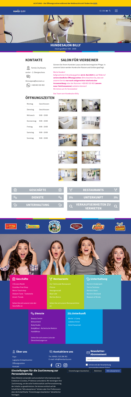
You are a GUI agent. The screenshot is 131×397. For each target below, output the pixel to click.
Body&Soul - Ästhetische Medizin (44, 328)
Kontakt (15, 366)
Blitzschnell (36, 322)
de (107, 11)
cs (101, 11)
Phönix (52, 287)
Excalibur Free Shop (20, 287)
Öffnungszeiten (18, 363)
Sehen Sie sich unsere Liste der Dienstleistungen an (43, 339)
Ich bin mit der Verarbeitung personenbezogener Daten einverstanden (100, 367)
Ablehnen (98, 371)
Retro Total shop (19, 290)
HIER (95, 3)
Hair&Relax (35, 331)
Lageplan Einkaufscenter (22, 360)
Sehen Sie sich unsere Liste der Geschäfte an (24, 304)
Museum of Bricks (94, 297)
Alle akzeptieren (113, 371)
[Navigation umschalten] (116, 10)
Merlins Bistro (55, 297)
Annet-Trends (17, 297)
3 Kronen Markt (18, 284)
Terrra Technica (93, 287)
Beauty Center (36, 318)
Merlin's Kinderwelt (94, 284)
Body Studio (35, 325)
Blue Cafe (53, 294)
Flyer (14, 356)
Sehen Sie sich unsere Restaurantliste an (64, 304)
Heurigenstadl (55, 290)
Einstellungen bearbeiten (79, 371)
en (103, 11)
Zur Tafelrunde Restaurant (60, 284)
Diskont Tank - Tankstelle (22, 294)
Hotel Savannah (74, 325)
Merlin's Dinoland (94, 294)
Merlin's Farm (92, 290)
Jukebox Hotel (74, 322)
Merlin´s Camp (74, 318)
